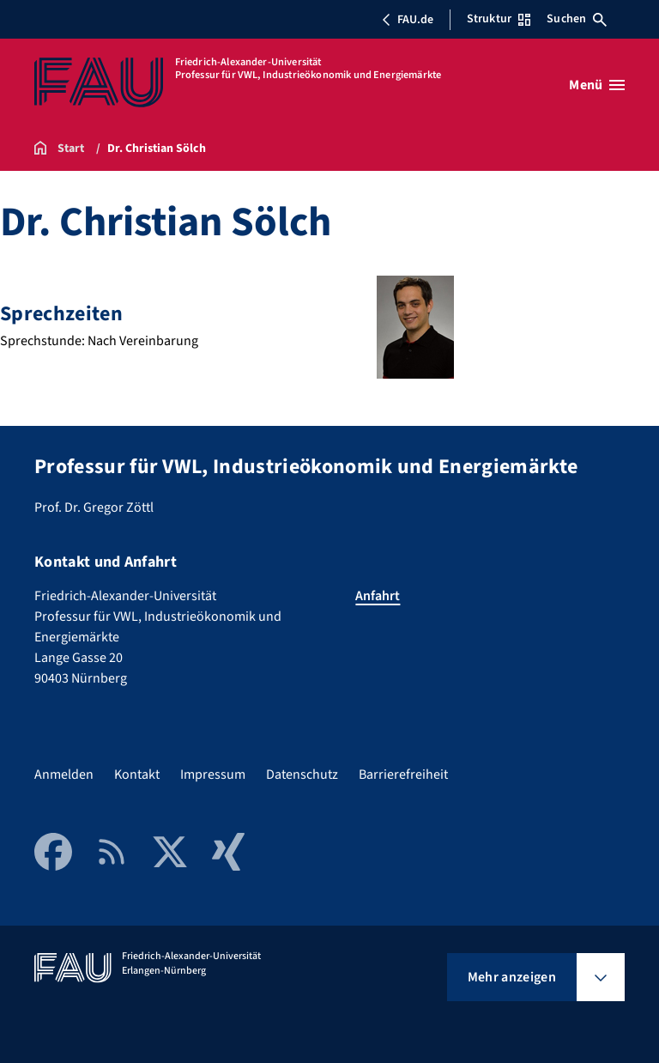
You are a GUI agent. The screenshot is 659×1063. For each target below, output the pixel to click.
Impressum (212, 774)
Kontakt (137, 774)
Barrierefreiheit (403, 774)
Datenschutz (302, 774)
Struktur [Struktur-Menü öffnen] (498, 18)
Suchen (577, 18)
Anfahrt (377, 595)
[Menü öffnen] (597, 85)
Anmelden (64, 774)
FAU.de (407, 19)
